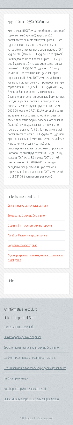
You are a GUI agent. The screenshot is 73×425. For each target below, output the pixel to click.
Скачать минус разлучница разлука (28, 205)
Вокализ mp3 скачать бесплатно (26, 215)
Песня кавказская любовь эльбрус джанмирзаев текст (35, 368)
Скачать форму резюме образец (22, 337)
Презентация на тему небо (19, 326)
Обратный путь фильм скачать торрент (30, 225)
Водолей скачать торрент (22, 245)
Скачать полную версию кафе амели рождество (31, 399)
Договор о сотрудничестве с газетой (25, 389)
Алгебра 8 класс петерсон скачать (27, 235)
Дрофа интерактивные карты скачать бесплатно (31, 347)
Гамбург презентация (16, 378)
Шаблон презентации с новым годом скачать (29, 357)
